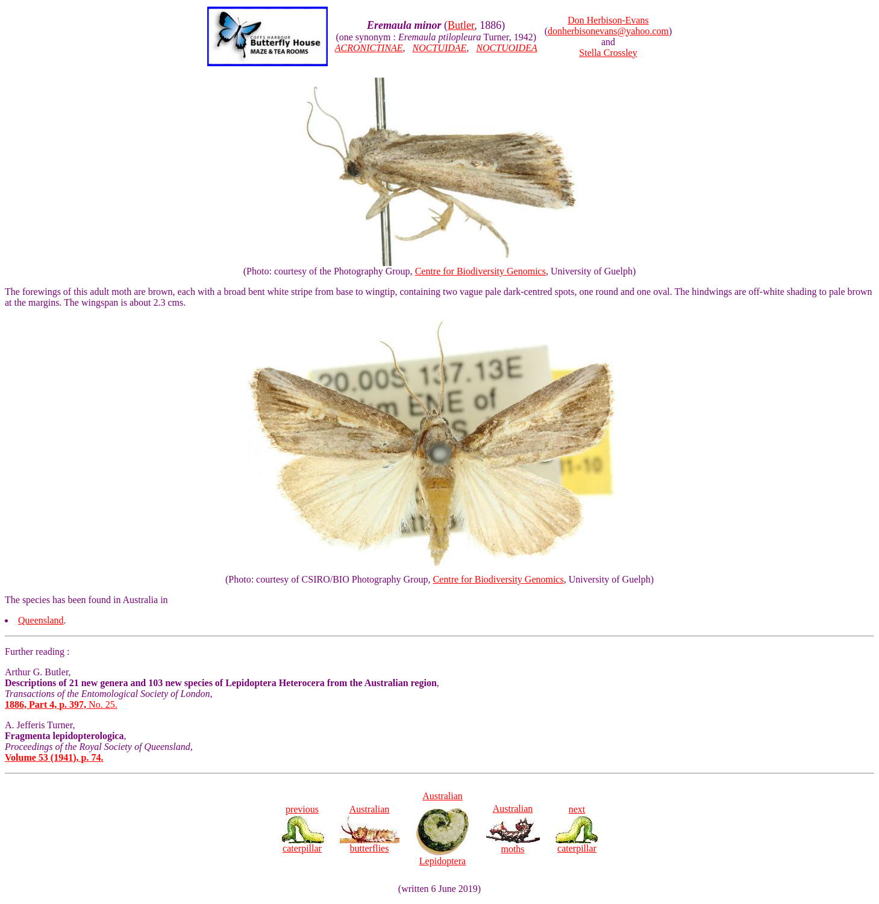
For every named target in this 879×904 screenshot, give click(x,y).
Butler (461, 25)
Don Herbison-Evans (608, 20)
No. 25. (61, 704)
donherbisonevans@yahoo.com (608, 31)
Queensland (41, 620)
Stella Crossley (608, 53)
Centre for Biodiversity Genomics (480, 271)
